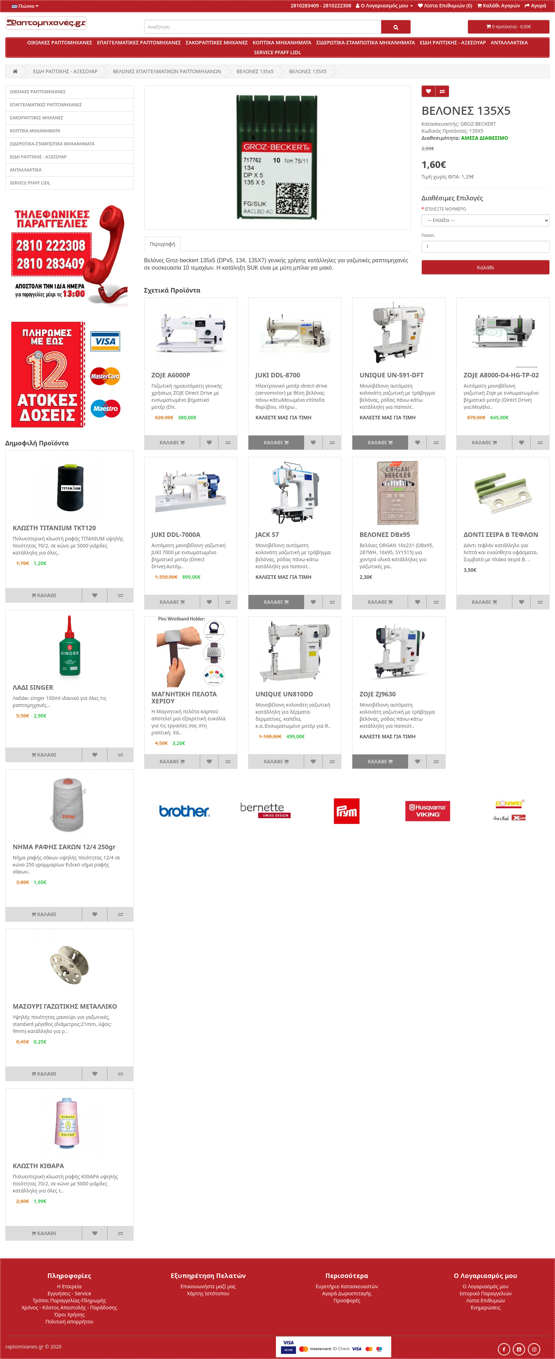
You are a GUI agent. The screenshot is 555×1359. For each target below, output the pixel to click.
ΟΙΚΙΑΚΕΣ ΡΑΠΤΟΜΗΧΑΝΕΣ (59, 42)
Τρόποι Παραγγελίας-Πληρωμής (69, 1300)
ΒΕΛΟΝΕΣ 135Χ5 (307, 71)
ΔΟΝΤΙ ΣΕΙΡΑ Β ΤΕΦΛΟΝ (501, 534)
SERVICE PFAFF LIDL (277, 52)
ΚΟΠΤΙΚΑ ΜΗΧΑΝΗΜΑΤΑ (282, 42)
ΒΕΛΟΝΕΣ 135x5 (255, 71)
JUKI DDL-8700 (277, 375)
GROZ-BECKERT (478, 123)
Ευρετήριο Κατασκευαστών (347, 1286)
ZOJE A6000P (171, 375)
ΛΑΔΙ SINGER (33, 687)
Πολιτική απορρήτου (69, 1321)
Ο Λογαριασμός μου (485, 1286)
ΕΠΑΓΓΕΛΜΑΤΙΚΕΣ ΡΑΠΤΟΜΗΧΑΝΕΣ (139, 42)
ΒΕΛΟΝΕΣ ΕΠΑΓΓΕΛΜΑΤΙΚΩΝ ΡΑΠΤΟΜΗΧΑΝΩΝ (167, 71)
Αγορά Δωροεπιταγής (346, 1293)
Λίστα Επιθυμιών (485, 1300)
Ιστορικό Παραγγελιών (486, 1293)
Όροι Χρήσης (69, 1314)
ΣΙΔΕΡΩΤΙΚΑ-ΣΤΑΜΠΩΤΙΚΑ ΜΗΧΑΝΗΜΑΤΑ (365, 42)
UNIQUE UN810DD (284, 694)
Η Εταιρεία (69, 1286)
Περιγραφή (162, 243)
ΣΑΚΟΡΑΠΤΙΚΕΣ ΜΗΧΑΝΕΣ (217, 42)
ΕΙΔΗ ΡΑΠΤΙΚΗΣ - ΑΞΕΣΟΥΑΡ (453, 42)
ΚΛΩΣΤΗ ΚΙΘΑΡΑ (38, 1165)
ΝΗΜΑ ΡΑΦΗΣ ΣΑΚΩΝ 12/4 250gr (64, 847)
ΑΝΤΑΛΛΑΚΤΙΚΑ (509, 42)
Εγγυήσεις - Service (69, 1293)
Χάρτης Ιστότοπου (208, 1293)
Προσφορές (347, 1300)
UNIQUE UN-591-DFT (391, 375)
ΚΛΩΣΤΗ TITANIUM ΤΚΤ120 (54, 528)
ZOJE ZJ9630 (377, 694)
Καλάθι (485, 267)
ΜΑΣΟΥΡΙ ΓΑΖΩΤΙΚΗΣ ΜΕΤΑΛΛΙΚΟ (65, 1006)
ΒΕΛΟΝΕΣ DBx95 (384, 534)
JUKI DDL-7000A (176, 534)
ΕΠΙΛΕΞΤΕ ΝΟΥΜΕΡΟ (445, 209)
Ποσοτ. (428, 235)
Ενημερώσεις (485, 1307)
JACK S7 (267, 534)
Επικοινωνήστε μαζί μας (208, 1286)
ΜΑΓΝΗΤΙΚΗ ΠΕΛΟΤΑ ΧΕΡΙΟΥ (184, 697)
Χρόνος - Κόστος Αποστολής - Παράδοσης (69, 1307)
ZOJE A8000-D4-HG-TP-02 (501, 375)
